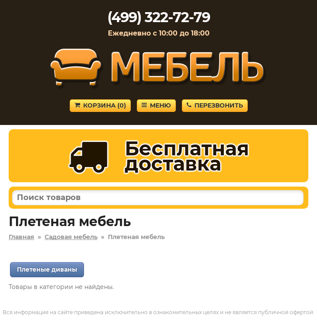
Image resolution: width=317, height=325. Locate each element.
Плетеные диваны (47, 269)
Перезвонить (215, 105)
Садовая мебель (71, 237)
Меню (156, 105)
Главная (21, 237)
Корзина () (100, 105)
